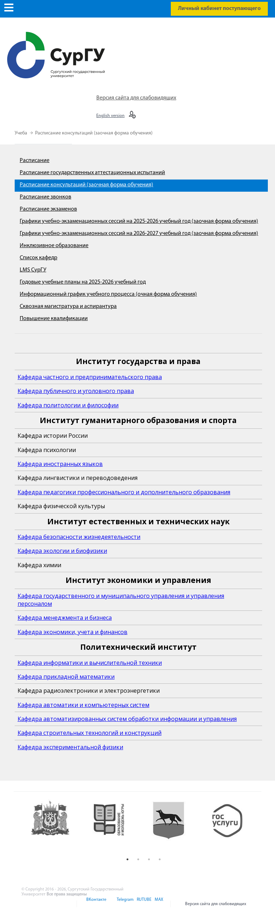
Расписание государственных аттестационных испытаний (92, 173)
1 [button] (127, 859)
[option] (55, 826)
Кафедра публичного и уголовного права (76, 391)
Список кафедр (38, 258)
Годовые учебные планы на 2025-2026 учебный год (83, 282)
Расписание (34, 160)
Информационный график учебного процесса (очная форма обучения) (108, 294)
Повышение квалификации (54, 318)
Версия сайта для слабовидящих (136, 98)
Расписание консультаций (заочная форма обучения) (94, 133)
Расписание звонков (45, 197)
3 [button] (149, 859)
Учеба (21, 133)
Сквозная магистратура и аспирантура (68, 306)
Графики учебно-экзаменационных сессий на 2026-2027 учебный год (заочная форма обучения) (139, 233)
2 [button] (138, 859)
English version (110, 116)
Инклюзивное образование (54, 246)
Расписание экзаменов (48, 209)
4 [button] (159, 859)
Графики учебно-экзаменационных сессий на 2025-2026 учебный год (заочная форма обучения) (139, 221)
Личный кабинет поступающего (219, 8)
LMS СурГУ (33, 270)
